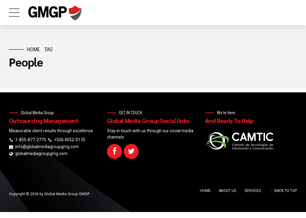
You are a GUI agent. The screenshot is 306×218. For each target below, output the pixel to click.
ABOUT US (227, 191)
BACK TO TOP (285, 191)
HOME (205, 191)
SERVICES (252, 191)
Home (33, 49)
